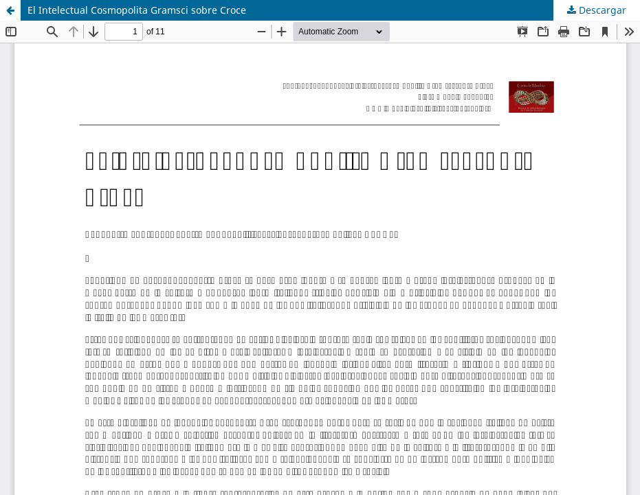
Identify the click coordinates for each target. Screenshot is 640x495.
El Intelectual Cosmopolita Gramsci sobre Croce (136, 9)
